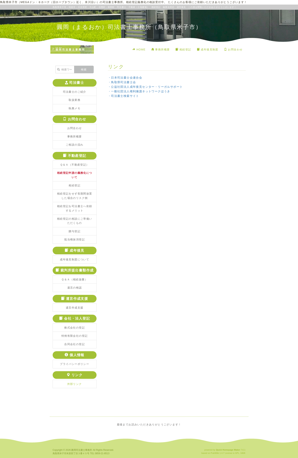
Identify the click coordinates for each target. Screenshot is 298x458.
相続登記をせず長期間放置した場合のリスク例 (74, 195)
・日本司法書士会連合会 (125, 77)
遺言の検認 (74, 287)
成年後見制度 (207, 49)
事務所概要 (160, 49)
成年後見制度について (74, 259)
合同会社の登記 (74, 344)
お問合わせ (233, 49)
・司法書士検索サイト (123, 95)
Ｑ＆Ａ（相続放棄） (74, 279)
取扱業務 (74, 99)
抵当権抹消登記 (74, 239)
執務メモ (74, 108)
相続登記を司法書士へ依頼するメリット (74, 208)
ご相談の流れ (74, 144)
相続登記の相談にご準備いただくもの (74, 220)
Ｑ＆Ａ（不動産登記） (74, 164)
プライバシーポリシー (74, 363)
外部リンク (74, 383)
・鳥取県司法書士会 (122, 82)
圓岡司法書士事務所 (81, 450)
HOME (138, 49)
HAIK (242, 453)
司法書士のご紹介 (74, 91)
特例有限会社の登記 (74, 335)
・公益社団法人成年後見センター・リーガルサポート (145, 86)
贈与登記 (74, 231)
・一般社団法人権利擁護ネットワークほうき (139, 91)
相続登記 (183, 49)
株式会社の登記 (74, 327)
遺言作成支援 (74, 307)
